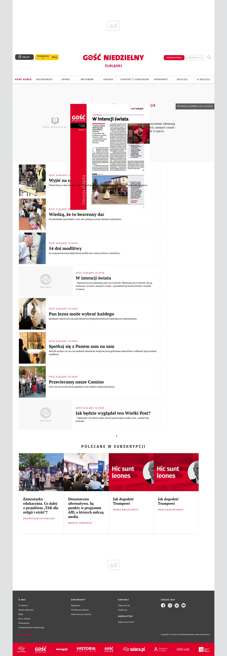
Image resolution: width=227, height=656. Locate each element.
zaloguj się (195, 57)
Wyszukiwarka (209, 57)
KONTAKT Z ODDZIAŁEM (135, 79)
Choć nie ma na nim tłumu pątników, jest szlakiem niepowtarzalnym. (82, 386)
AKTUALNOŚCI (44, 79)
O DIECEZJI (203, 79)
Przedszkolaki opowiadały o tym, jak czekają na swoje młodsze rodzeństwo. (85, 219)
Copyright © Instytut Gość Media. (174, 634)
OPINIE (66, 79)
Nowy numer (23, 79)
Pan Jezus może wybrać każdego (81, 314)
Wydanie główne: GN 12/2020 (195, 106)
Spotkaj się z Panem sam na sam (81, 346)
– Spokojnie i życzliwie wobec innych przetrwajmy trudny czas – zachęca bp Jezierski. (112, 419)
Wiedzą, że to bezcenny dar (76, 214)
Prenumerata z (43, 57)
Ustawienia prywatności (81, 614)
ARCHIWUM (87, 79)
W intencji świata (93, 278)
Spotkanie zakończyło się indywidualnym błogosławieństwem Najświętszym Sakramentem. (93, 318)
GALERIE (108, 79)
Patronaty (161, 79)
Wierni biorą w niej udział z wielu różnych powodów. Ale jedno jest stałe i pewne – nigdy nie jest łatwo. (98, 185)
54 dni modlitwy (65, 248)
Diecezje (182, 79)
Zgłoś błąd (25, 634)
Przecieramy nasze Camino (76, 382)
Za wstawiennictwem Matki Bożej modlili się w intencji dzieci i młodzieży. (85, 253)
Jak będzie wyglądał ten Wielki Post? (113, 413)
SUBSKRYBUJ (174, 57)
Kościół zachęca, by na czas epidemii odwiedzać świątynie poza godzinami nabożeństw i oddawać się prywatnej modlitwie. (102, 353)
